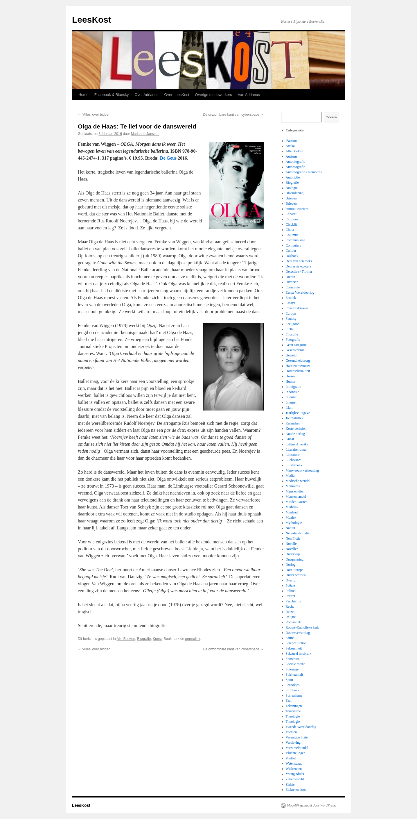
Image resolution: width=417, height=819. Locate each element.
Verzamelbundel (297, 748)
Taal (289, 701)
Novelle (291, 544)
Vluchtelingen (295, 753)
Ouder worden (296, 575)
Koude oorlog (295, 434)
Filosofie (292, 334)
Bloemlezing (294, 193)
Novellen (292, 549)
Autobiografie (295, 162)
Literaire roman (297, 449)
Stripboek (292, 690)
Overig (290, 580)
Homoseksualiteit (298, 371)
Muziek (291, 517)
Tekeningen (294, 706)
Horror (290, 376)
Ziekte (290, 784)
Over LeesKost (176, 94)
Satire (290, 638)
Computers (293, 245)
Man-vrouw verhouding (302, 470)
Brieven (291, 198)
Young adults (295, 774)
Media (290, 476)
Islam (290, 408)
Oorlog (291, 565)
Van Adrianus (249, 94)
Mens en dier (295, 491)
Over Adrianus (146, 94)
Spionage (292, 669)
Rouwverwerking (298, 633)
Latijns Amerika (297, 444)
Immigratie (293, 387)
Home (83, 94)
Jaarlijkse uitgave (298, 413)
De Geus (168, 158)
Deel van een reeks (299, 261)
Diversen (292, 282)
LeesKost (91, 19)
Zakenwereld (295, 779)
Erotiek (291, 298)
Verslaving (293, 743)
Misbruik (292, 507)
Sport (289, 680)
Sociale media (295, 664)
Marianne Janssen (145, 134)
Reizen (290, 612)
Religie (291, 617)
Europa (291, 313)
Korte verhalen (296, 429)
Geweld (291, 355)
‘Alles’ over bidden (94, 115)
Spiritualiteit (294, 674)
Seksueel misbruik (298, 654)
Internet (291, 397)
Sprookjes (293, 685)
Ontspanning (294, 559)
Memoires (293, 486)
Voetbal (291, 758)
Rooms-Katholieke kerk (302, 627)
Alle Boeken (125, 639)
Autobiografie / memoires (304, 172)
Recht (290, 606)
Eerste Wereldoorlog (300, 292)
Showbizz (292, 659)
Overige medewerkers (213, 94)
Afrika (290, 146)
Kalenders (293, 423)
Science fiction (296, 643)
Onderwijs (293, 554)
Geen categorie (296, 345)
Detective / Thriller (299, 272)
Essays (290, 303)
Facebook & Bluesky (111, 94)
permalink (192, 639)
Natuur (290, 528)
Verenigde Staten (298, 737)
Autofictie (293, 177)
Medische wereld (298, 481)
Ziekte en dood (296, 790)
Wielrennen (294, 769)
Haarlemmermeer (298, 366)
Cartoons (292, 219)
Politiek (291, 591)
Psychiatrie (293, 601)
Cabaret (291, 214)
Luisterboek (294, 465)
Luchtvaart (293, 460)
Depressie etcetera (298, 266)
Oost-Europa (294, 570)
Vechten (291, 732)
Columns (292, 235)
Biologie (292, 188)
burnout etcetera (297, 209)
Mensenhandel (296, 497)
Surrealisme (294, 695)
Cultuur (291, 251)
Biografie (144, 639)
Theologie (293, 716)
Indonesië (292, 392)
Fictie (290, 329)
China (290, 230)
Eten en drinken (297, 308)
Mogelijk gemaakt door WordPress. (311, 805)
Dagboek (292, 256)
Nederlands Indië (298, 533)
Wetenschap (294, 763)
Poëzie (290, 586)
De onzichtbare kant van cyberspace (233, 115)
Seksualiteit (294, 648)
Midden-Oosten (297, 502)
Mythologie (294, 523)
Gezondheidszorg (298, 360)
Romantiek (293, 622)
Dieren (290, 277)
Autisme (292, 156)
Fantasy (291, 319)
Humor (291, 381)
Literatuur (293, 455)
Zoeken (331, 117)
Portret (290, 596)
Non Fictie (293, 538)
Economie (293, 287)
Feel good (293, 324)
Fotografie (293, 340)
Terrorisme (293, 711)
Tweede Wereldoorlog (301, 727)
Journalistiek (294, 418)
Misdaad (292, 512)
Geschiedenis (295, 350)
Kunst (157, 639)
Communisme (295, 240)
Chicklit (291, 224)
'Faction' (291, 141)
